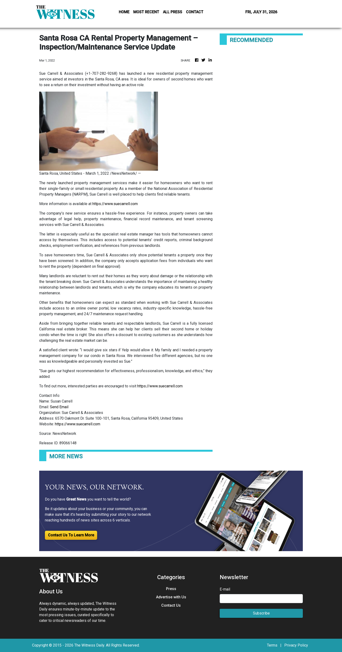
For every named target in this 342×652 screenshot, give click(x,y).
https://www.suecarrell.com (115, 204)
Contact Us (171, 605)
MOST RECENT (146, 12)
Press (171, 588)
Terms (272, 645)
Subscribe (261, 613)
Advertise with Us (171, 597)
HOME (124, 12)
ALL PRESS (172, 12)
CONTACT (194, 12)
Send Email (59, 407)
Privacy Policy (296, 645)
